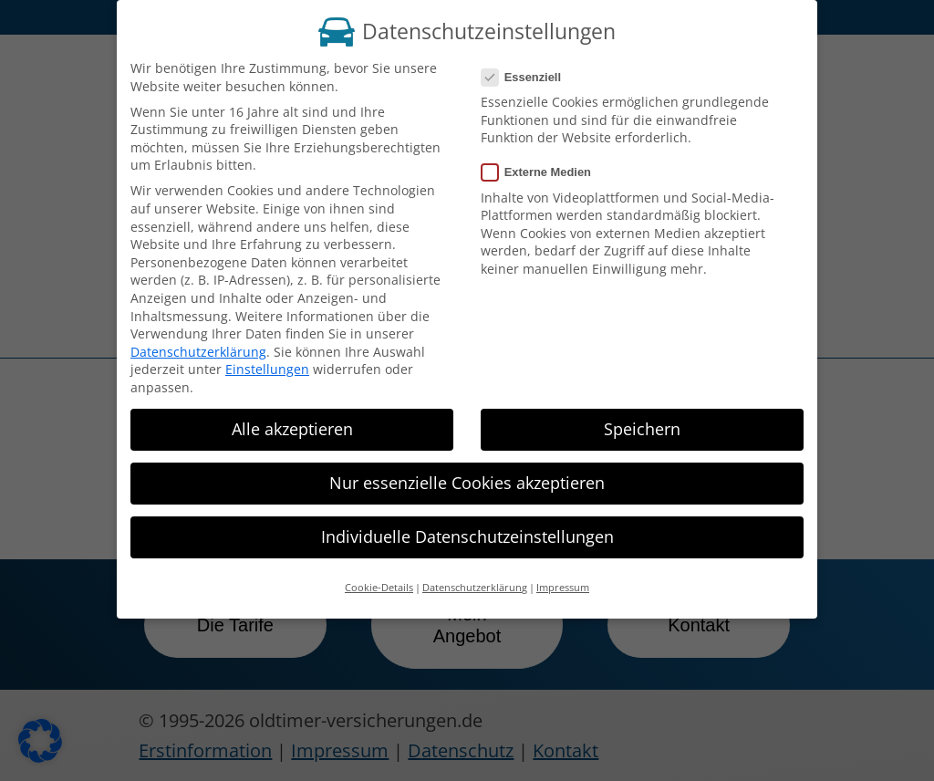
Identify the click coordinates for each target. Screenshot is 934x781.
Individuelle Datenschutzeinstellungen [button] (467, 526)
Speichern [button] (642, 419)
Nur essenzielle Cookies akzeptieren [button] (467, 473)
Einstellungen (267, 359)
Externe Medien (544, 162)
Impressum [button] (562, 577)
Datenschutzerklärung (198, 340)
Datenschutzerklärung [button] (474, 577)
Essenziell (528, 67)
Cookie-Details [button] (379, 577)
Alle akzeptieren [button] (292, 419)
